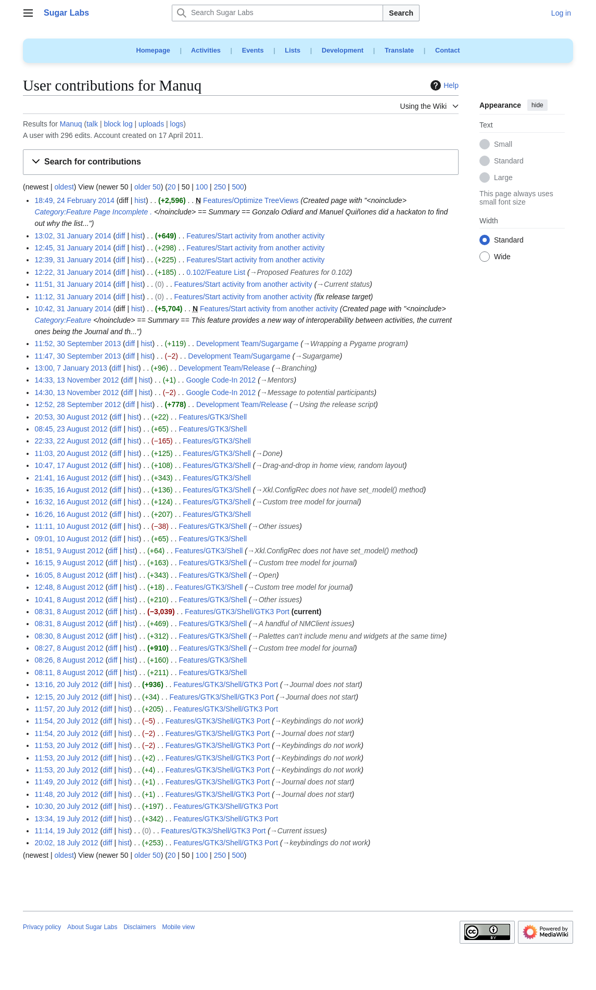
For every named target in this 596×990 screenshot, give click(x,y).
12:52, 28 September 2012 (77, 404)
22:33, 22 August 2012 (70, 441)
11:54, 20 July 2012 (66, 721)
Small (503, 145)
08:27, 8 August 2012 (68, 648)
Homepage (153, 50)
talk (92, 124)
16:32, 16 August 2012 (70, 502)
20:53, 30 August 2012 (70, 417)
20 (172, 187)
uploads (151, 124)
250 (220, 187)
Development (342, 50)
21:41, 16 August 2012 (70, 478)
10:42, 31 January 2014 (72, 308)
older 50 (147, 187)
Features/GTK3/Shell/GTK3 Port (237, 611)
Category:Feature (62, 320)
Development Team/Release (224, 368)
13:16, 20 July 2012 (66, 684)
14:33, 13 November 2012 (76, 380)
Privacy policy (42, 927)
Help (443, 85)
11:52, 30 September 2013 (77, 343)
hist (140, 200)
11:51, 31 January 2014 (72, 284)
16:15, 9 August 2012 (68, 563)
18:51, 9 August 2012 (68, 551)
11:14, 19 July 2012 (66, 831)
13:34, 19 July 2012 (66, 819)
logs (177, 124)
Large (503, 178)
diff (120, 236)
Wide (502, 257)
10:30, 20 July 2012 (66, 806)
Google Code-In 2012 (221, 380)
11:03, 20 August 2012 (70, 453)
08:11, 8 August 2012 (68, 672)
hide (537, 105)
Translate (399, 50)
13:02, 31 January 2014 (72, 236)
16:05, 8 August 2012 (68, 575)
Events (253, 50)
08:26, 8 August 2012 (68, 660)
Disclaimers (139, 927)
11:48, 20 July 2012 (66, 794)
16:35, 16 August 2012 (70, 490)
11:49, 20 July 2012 (66, 782)
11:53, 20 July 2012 (66, 745)
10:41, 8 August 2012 (68, 599)
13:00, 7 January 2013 (70, 368)
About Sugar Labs (92, 927)
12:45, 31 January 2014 (72, 248)
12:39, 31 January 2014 (72, 260)
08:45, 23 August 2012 (70, 429)
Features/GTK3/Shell (213, 417)
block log (118, 124)
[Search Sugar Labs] (277, 13)
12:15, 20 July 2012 (66, 697)
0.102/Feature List (215, 272)
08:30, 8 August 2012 (68, 636)
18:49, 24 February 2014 (74, 200)
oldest (63, 187)
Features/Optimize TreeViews (250, 200)
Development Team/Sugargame (247, 343)
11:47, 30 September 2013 (77, 356)
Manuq (71, 124)
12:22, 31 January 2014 (72, 272)
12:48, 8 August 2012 (68, 587)
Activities (206, 50)
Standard (509, 161)
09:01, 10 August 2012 (70, 539)
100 (202, 187)
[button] (241, 162)
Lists (292, 50)
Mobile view (178, 927)
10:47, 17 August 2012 (70, 465)
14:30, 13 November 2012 (76, 392)
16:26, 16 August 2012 (70, 514)
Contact (447, 50)
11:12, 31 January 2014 (72, 297)
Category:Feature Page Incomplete (91, 212)
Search (401, 13)
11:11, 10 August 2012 (70, 526)
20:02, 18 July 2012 (66, 843)
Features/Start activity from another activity (255, 236)
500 (238, 187)
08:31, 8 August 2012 (68, 611)
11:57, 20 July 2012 (66, 709)
